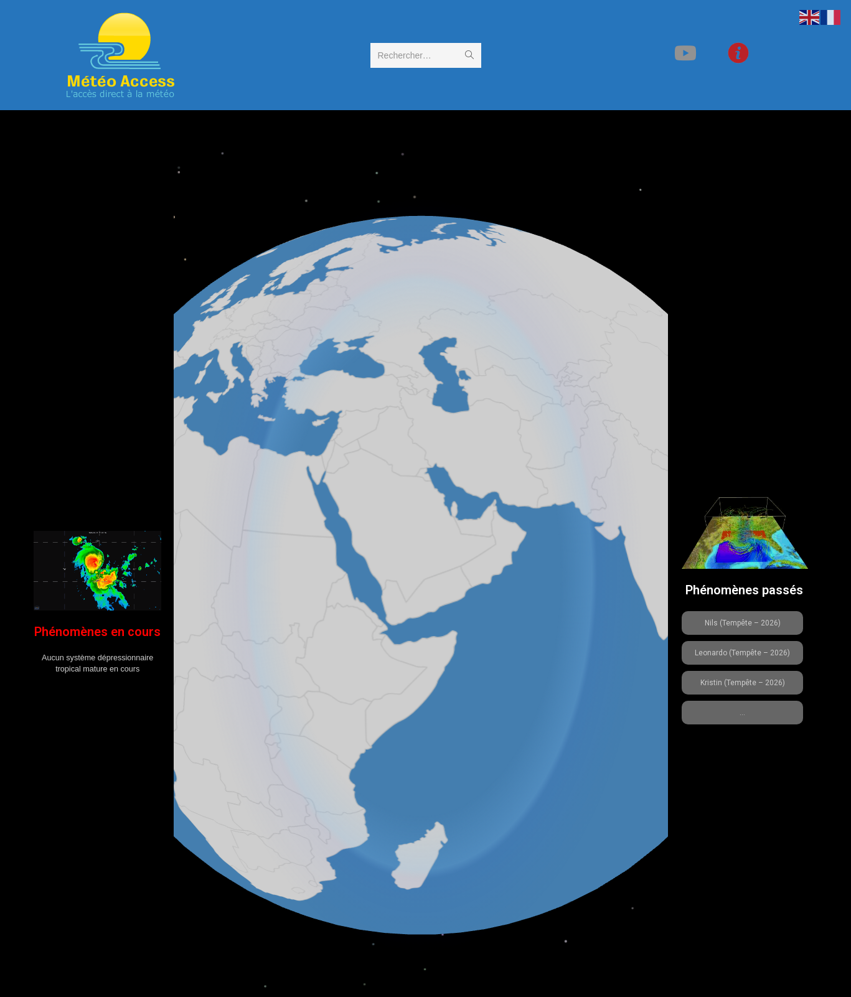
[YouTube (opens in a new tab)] (705, 53)
